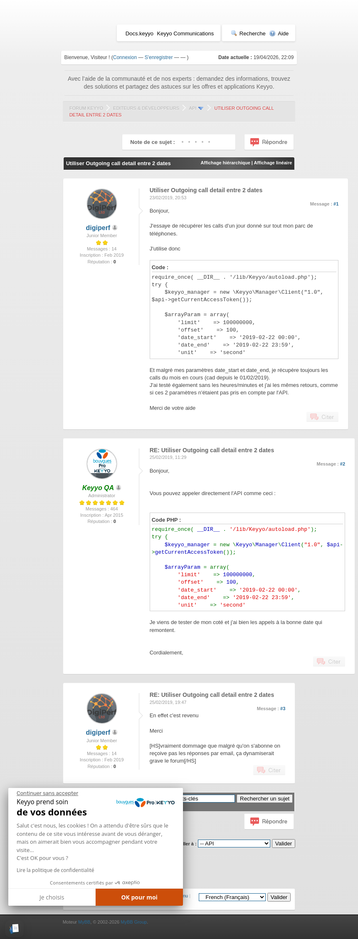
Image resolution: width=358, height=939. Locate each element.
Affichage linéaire (273, 162)
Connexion (125, 57)
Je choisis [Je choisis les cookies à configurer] (52, 897)
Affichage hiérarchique (225, 162)
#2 (342, 463)
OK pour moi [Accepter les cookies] (139, 897)
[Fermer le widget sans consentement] (47, 793)
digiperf (98, 227)
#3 (282, 708)
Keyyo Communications (185, 33)
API (193, 108)
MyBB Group (134, 921)
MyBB (84, 921)
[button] (14, 928)
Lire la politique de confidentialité (55, 870)
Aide (279, 33)
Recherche (248, 33)
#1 (335, 203)
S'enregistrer (159, 57)
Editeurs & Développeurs (146, 108)
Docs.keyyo (139, 33)
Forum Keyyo (86, 108)
